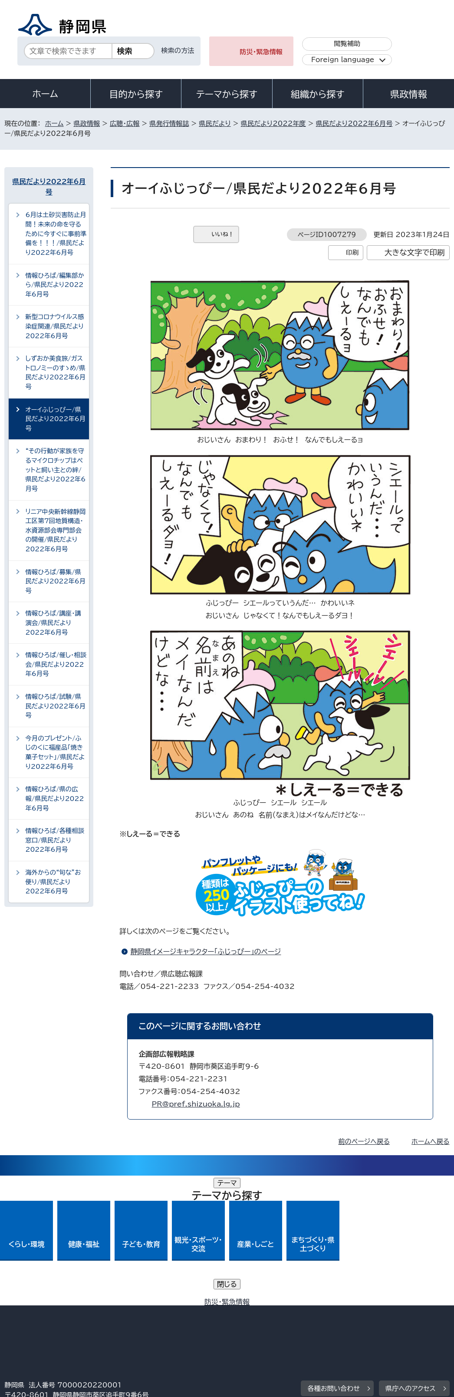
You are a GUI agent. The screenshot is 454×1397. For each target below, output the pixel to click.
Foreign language (342, 59)
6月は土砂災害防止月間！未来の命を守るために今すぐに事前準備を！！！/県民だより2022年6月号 (55, 233)
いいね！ (222, 234)
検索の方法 (177, 50)
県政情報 (408, 94)
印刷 (352, 252)
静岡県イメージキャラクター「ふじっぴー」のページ (205, 951)
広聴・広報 (124, 123)
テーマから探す (226, 94)
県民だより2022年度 (273, 123)
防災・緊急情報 (261, 52)
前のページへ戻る (364, 1141)
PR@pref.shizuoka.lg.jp (195, 1103)
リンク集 (24, 1322)
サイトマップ (84, 1322)
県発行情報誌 (169, 123)
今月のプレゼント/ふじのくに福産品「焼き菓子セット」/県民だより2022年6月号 (55, 752)
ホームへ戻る (430, 1141)
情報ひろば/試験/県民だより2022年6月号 (55, 705)
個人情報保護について (142, 1312)
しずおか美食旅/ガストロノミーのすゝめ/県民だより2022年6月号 (55, 372)
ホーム (45, 94)
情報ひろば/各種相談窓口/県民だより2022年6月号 (54, 840)
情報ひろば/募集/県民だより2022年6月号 (55, 581)
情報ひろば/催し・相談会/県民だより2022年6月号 (55, 664)
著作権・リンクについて (45, 1312)
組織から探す (318, 94)
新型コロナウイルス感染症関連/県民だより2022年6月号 (54, 326)
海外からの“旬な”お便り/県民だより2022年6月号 (53, 881)
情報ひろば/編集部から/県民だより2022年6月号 (54, 284)
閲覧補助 (347, 43)
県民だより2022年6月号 (354, 123)
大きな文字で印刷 (415, 252)
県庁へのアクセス (410, 1258)
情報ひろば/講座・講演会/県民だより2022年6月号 (53, 622)
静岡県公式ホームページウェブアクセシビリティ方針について (293, 1312)
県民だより (215, 123)
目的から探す (136, 94)
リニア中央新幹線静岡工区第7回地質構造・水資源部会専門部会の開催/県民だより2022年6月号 (55, 530)
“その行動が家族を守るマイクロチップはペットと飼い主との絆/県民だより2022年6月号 (55, 469)
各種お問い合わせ (333, 1258)
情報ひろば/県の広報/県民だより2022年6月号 (54, 798)
